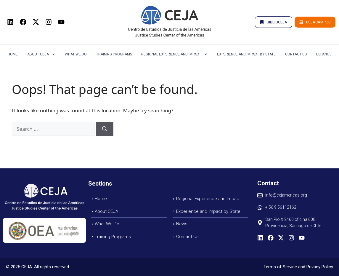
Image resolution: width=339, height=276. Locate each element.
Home (13, 54)
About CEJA (41, 54)
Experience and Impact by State (246, 54)
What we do (76, 54)
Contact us (296, 54)
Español (323, 54)
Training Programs (114, 54)
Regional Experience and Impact (174, 54)
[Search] (104, 129)
